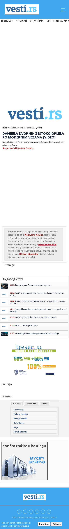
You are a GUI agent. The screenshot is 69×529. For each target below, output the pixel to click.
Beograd (7, 21)
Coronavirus (19, 409)
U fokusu (17, 404)
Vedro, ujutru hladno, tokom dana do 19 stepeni (36, 317)
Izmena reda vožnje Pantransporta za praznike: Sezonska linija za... (37, 302)
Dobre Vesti (31, 404)
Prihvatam (44, 524)
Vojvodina (36, 21)
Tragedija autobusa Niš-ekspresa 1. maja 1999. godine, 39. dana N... (38, 310)
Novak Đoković (20, 431)
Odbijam (57, 524)
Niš (48, 21)
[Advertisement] (34, 62)
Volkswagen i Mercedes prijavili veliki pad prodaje (37, 333)
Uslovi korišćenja (42, 517)
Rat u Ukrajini (19, 423)
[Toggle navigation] (62, 9)
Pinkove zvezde (20, 418)
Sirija (16, 427)
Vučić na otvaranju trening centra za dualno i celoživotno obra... (37, 294)
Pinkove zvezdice (21, 414)
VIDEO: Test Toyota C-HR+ (26, 325)
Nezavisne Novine (16, 127)
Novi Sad (21, 21)
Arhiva (45, 404)
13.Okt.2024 (31, 127)
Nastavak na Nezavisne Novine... (18, 148)
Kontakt (54, 517)
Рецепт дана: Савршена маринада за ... (33, 285)
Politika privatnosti (26, 517)
